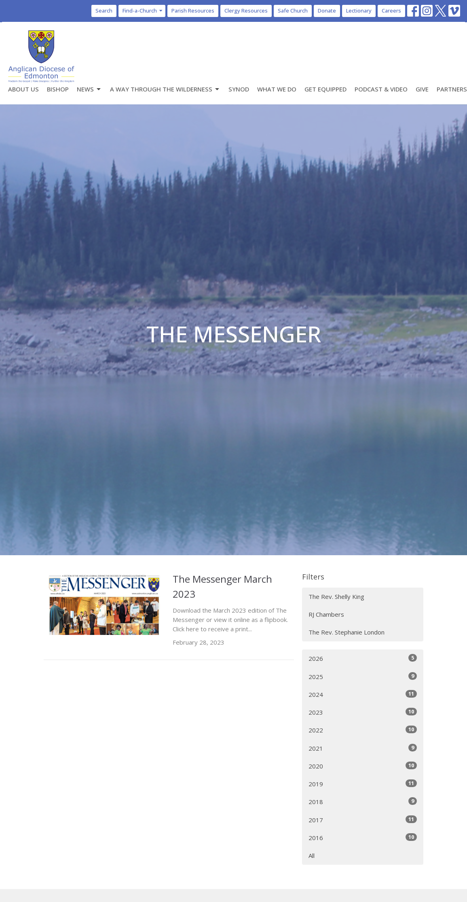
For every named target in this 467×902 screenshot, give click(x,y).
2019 (363, 783)
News (89, 89)
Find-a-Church (143, 10)
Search (103, 10)
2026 (363, 658)
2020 (363, 766)
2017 (363, 819)
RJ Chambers (326, 614)
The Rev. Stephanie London (347, 632)
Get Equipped (325, 89)
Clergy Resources (246, 10)
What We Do (276, 89)
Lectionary (359, 10)
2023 (363, 712)
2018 (363, 801)
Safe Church (293, 10)
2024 (363, 694)
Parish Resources (192, 10)
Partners (452, 89)
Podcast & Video (381, 89)
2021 (363, 748)
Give (422, 89)
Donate (327, 10)
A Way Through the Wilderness (165, 89)
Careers (391, 10)
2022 (363, 730)
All (312, 855)
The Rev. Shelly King (336, 596)
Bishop (58, 89)
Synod (238, 89)
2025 (363, 676)
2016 (363, 837)
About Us (23, 89)
